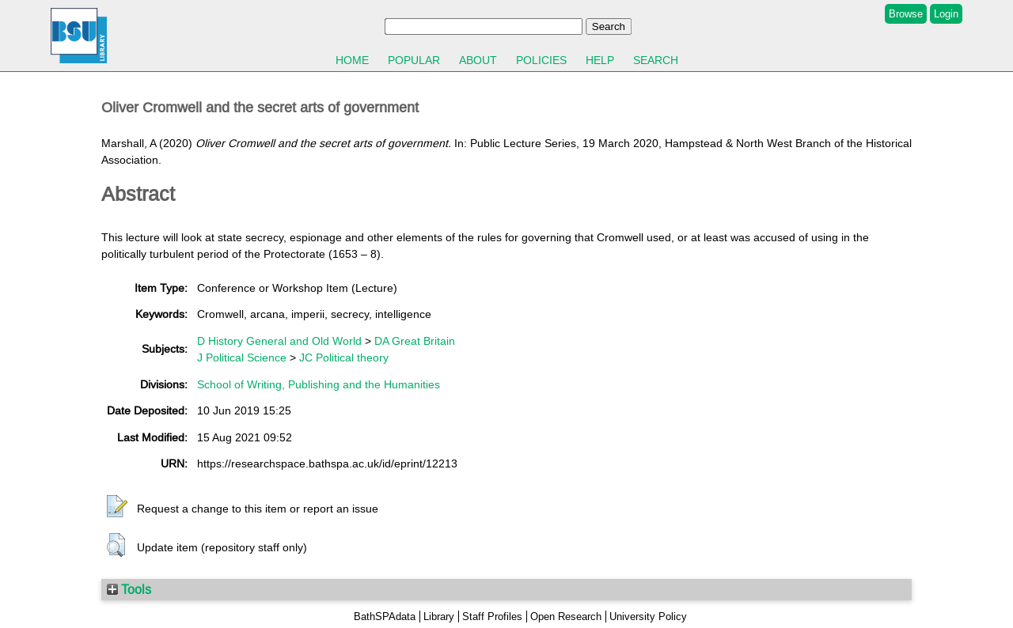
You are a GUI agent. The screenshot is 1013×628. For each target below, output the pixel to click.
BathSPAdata (384, 616)
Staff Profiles (492, 616)
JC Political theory (344, 357)
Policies (541, 60)
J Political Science (241, 357)
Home (352, 60)
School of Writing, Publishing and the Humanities (318, 384)
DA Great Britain (414, 341)
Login (946, 14)
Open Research (565, 616)
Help (600, 60)
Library (438, 616)
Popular (414, 60)
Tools (129, 589)
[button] (117, 507)
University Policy (648, 616)
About (478, 60)
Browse (906, 14)
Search (655, 60)
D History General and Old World (279, 341)
